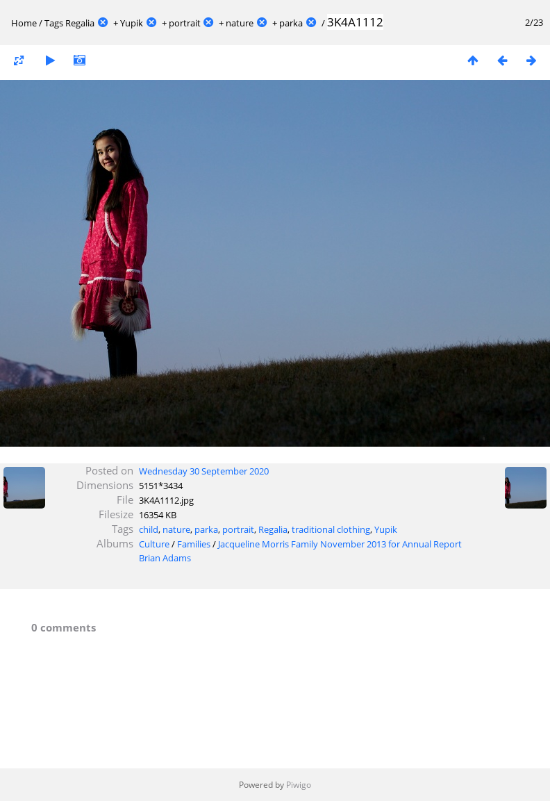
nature (239, 23)
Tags (53, 23)
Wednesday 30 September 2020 (204, 471)
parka (291, 23)
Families (193, 544)
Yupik (131, 23)
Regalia (79, 23)
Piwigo (298, 785)
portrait (185, 23)
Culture (154, 544)
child (148, 529)
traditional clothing (331, 529)
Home (24, 23)
